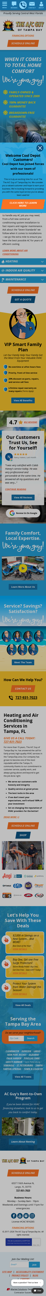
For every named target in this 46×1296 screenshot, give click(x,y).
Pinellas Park (32, 1058)
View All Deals (23, 1005)
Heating (12, 261)
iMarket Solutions (18, 1289)
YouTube (20, 1216)
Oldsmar (34, 1054)
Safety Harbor (14, 1061)
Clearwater (12, 1051)
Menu (4, 8)
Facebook (14, 1216)
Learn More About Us (23, 586)
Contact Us (23, 688)
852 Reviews (30, 422)
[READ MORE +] (11, 817)
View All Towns (23, 1076)
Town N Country (33, 1068)
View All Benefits (23, 400)
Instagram (32, 1216)
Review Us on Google (26, 513)
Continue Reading (15, 489)
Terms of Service (24, 1243)
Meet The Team (23, 662)
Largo (37, 1051)
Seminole (9, 1065)
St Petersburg (25, 1065)
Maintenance (16, 279)
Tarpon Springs (12, 1068)
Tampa (39, 1065)
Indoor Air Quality (20, 270)
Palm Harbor (14, 1058)
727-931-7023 (23, 5)
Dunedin (26, 1051)
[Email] (23, 1265)
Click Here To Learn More (23, 204)
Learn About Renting (23, 1141)
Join (34, 1264)
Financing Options (23, 35)
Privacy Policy (16, 1243)
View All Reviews (23, 497)
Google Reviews (26, 1216)
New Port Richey (16, 1054)
